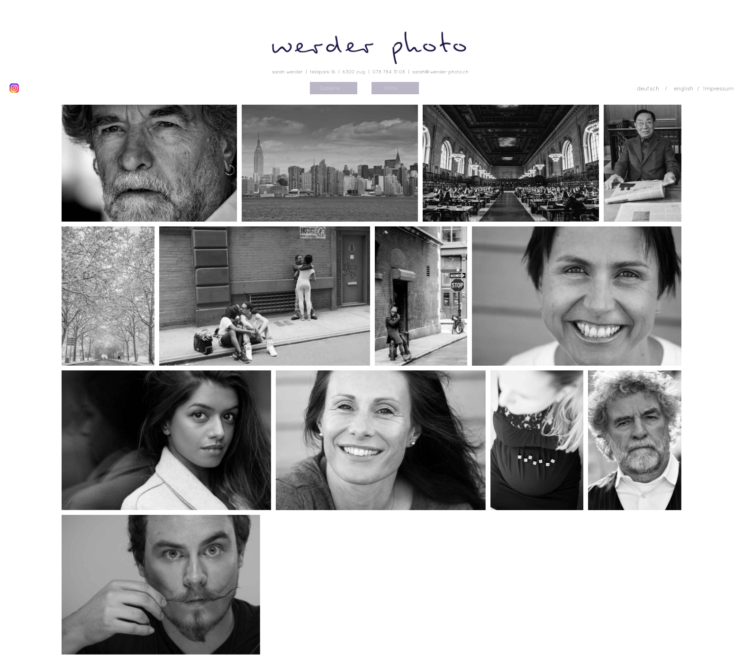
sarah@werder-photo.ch (440, 71)
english (683, 88)
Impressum (718, 88)
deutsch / (653, 88)
